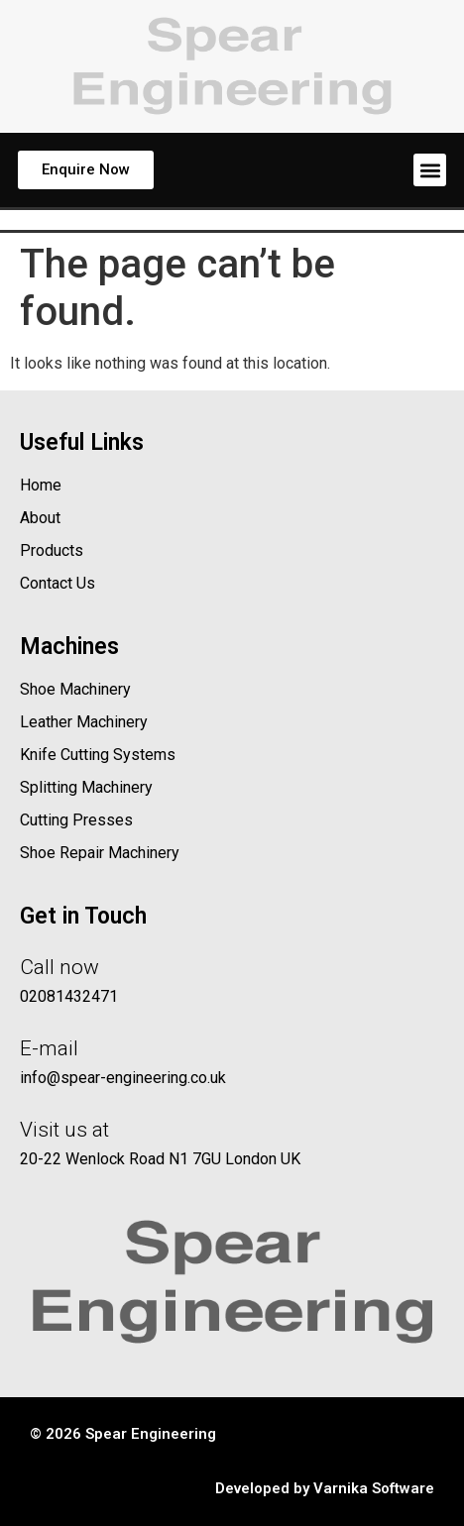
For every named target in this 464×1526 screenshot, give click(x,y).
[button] (429, 170)
